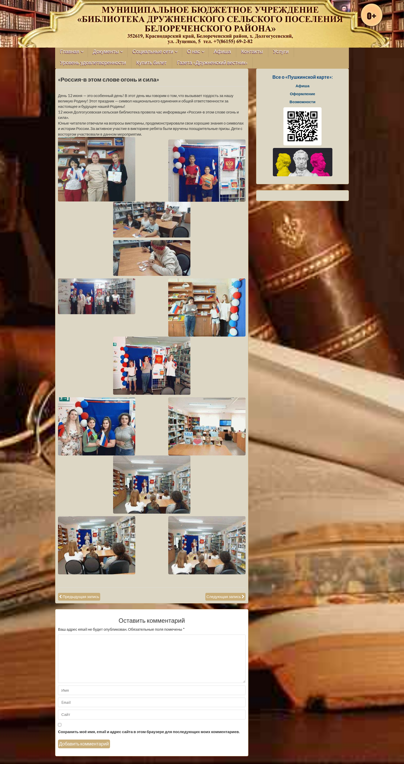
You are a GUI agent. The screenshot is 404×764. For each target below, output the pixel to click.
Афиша (222, 51)
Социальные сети (152, 51)
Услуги (281, 51)
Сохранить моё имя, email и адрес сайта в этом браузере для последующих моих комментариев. (149, 731)
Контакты (252, 51)
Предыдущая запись (81, 596)
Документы (106, 51)
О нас (193, 51)
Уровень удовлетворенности (93, 62)
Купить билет (151, 62)
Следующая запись (223, 596)
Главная (69, 51)
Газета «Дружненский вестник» (212, 62)
